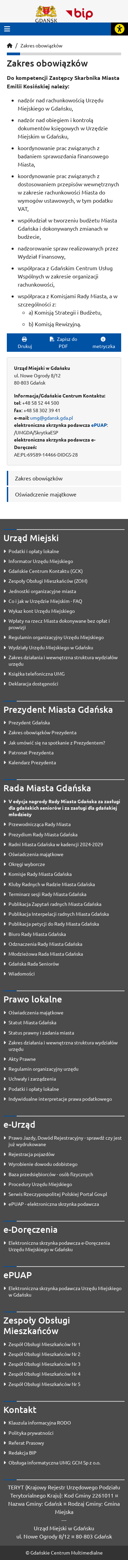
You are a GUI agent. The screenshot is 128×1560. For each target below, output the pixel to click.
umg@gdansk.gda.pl (51, 418)
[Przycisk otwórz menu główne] (7, 29)
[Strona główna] (9, 45)
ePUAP (99, 425)
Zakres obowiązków (41, 45)
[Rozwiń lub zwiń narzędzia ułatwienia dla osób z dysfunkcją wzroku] (119, 29)
